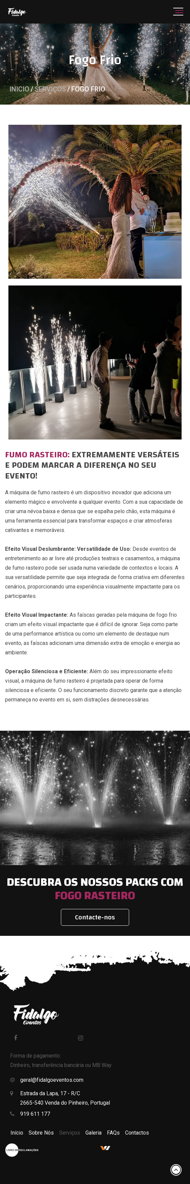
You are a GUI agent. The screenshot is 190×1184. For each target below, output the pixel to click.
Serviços (50, 89)
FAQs (113, 1133)
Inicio (19, 89)
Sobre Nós (41, 1133)
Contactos (137, 1133)
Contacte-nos (95, 917)
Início (16, 1133)
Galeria (93, 1133)
